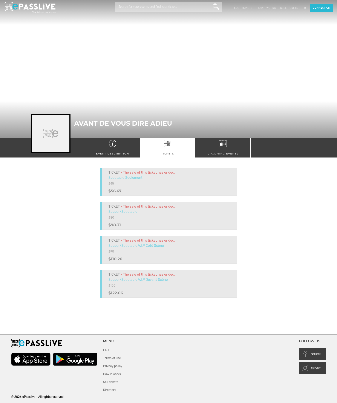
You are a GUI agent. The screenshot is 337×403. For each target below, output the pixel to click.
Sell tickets (289, 7)
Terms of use (112, 358)
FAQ (106, 350)
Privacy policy (113, 366)
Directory (109, 390)
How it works (266, 7)
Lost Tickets (243, 7)
